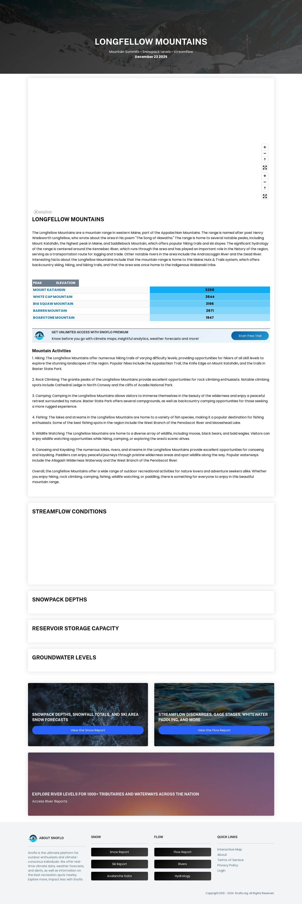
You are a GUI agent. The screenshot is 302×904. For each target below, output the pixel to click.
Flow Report (183, 852)
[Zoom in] (265, 147)
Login (221, 870)
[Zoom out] (265, 153)
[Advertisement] (151, 112)
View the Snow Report (88, 730)
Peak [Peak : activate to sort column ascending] (37, 282)
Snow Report (119, 852)
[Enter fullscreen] (265, 168)
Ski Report (119, 864)
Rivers (182, 864)
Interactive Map (229, 849)
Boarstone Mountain (54, 317)
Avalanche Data (119, 876)
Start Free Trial (250, 335)
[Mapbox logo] (42, 212)
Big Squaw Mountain (53, 303)
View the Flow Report (214, 730)
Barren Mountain (50, 310)
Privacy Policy (227, 865)
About (222, 854)
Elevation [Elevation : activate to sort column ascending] (225, 282)
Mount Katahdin (49, 289)
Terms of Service (230, 859)
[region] (151, 179)
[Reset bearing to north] (265, 159)
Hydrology (182, 876)
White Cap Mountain (52, 296)
